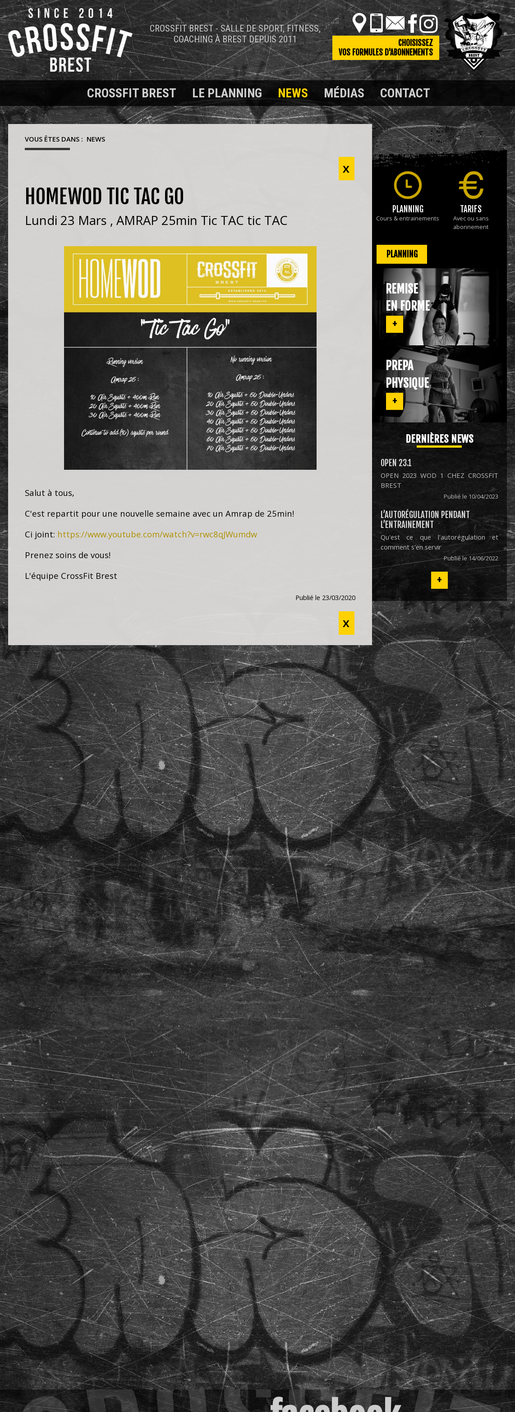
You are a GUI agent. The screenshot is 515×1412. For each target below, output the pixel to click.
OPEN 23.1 (396, 463)
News (293, 93)
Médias (344, 93)
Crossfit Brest (131, 93)
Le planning (227, 93)
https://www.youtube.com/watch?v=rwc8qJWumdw (157, 534)
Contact (405, 93)
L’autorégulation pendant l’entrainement (425, 519)
